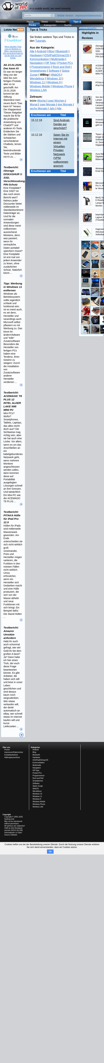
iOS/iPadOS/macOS (56, 55)
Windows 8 (54, 82)
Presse (7, 750)
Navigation (36, 62)
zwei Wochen (56, 100)
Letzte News (12, 29)
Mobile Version (65, 15)
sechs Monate (39, 108)
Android (41, 51)
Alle (32, 51)
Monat (34, 104)
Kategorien (50, 25)
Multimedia (57, 59)
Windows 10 (54, 78)
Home (30, 21)
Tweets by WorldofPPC (88, 28)
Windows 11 (37, 82)
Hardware (36, 55)
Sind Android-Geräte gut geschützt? (61, 124)
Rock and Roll (61, 66)
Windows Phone (62, 86)
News (44, 21)
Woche (42, 100)
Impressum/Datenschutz (88, 15)
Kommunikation (39, 59)
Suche (68, 25)
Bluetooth (62, 51)
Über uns (6, 747)
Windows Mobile (40, 86)
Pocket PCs (65, 62)
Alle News (21, 735)
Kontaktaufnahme (11, 755)
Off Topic (50, 62)
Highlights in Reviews (90, 35)
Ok (50, 852)
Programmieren (40, 66)
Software (54, 70)
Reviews (61, 21)
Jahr (52, 108)
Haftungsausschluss (12, 757)
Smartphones (38, 70)
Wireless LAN (38, 90)
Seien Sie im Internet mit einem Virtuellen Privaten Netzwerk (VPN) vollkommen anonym (61, 150)
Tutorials (40, 40)
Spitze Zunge (38, 786)
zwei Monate (48, 104)
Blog (51, 51)
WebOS (56, 74)
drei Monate (65, 104)
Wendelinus (37, 78)
